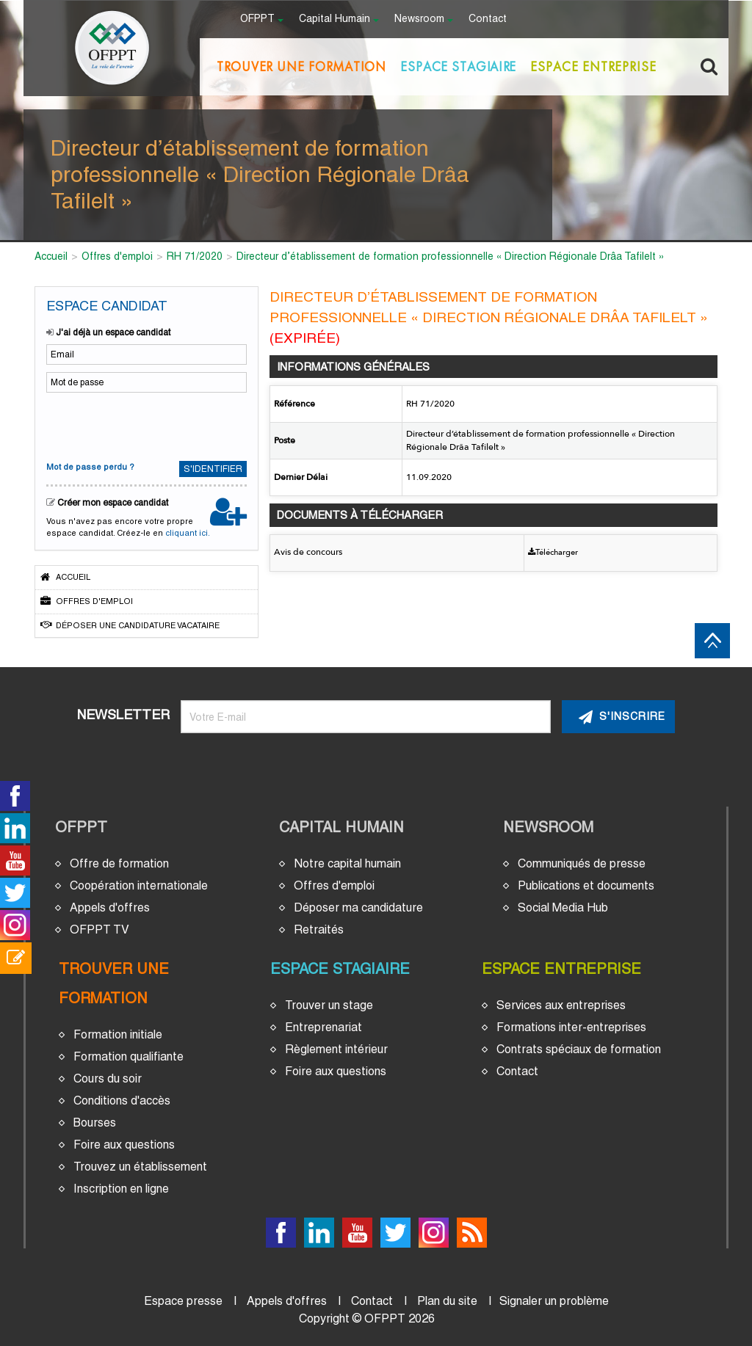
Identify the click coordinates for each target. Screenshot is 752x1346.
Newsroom (548, 827)
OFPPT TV (99, 929)
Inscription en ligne (121, 1189)
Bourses (94, 1122)
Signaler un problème (554, 1301)
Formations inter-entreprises (571, 1027)
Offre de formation (119, 863)
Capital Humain (341, 827)
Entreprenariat (323, 1027)
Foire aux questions (124, 1145)
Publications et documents (586, 885)
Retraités (319, 929)
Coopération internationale (139, 885)
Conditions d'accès (121, 1100)
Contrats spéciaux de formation (578, 1049)
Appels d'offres (110, 907)
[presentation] (143, 425)
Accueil (65, 577)
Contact (488, 19)
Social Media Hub (563, 907)
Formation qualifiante (128, 1056)
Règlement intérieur (336, 1049)
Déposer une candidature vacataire (130, 625)
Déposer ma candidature (358, 907)
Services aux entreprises (561, 1005)
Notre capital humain (347, 863)
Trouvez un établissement (140, 1167)
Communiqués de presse (582, 863)
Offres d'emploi (86, 601)
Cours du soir (107, 1078)
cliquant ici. (187, 532)
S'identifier (213, 469)
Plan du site (447, 1301)
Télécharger (553, 552)
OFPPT (81, 827)
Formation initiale (117, 1034)
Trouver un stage (329, 1005)
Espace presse (183, 1301)
